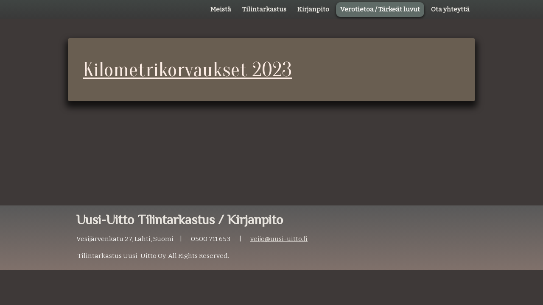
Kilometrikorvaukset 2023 (187, 69)
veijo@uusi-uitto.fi (279, 239)
